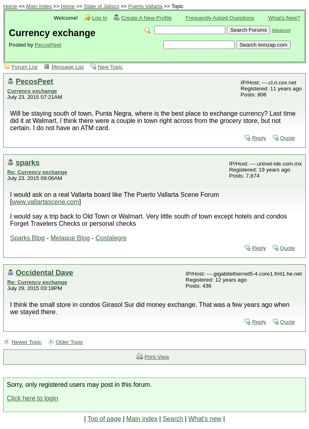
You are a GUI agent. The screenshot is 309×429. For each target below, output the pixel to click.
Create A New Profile (146, 18)
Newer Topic (27, 342)
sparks (27, 162)
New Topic (110, 67)
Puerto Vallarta (145, 6)
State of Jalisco (101, 6)
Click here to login (32, 398)
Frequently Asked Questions (220, 18)
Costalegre (111, 238)
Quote (287, 138)
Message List (68, 67)
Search (173, 418)
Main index (141, 418)
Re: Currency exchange (37, 172)
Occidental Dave (44, 272)
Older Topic (69, 342)
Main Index (39, 6)
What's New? (284, 18)
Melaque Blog (70, 238)
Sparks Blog (27, 238)
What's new (204, 418)
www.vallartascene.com (45, 201)
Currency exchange (32, 91)
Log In (99, 18)
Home (10, 6)
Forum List (24, 67)
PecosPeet (48, 45)
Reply (259, 138)
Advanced (281, 30)
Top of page (104, 418)
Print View (156, 357)
